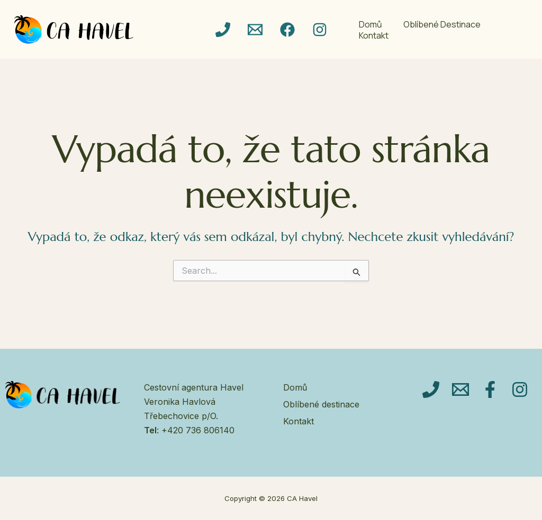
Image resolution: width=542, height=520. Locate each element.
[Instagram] (319, 29)
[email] (255, 29)
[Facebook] (287, 29)
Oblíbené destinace (442, 24)
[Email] (460, 389)
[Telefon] (222, 29)
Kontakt (374, 35)
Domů (370, 24)
